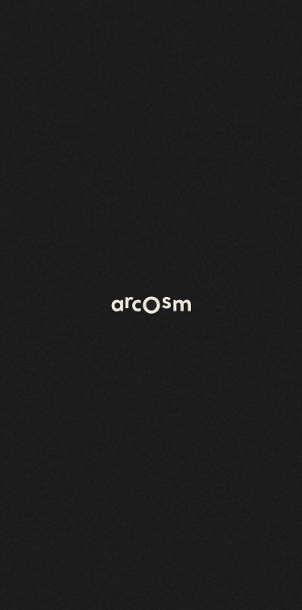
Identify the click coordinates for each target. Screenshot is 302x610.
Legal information (246, 592)
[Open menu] (269, 32)
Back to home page (78, 155)
